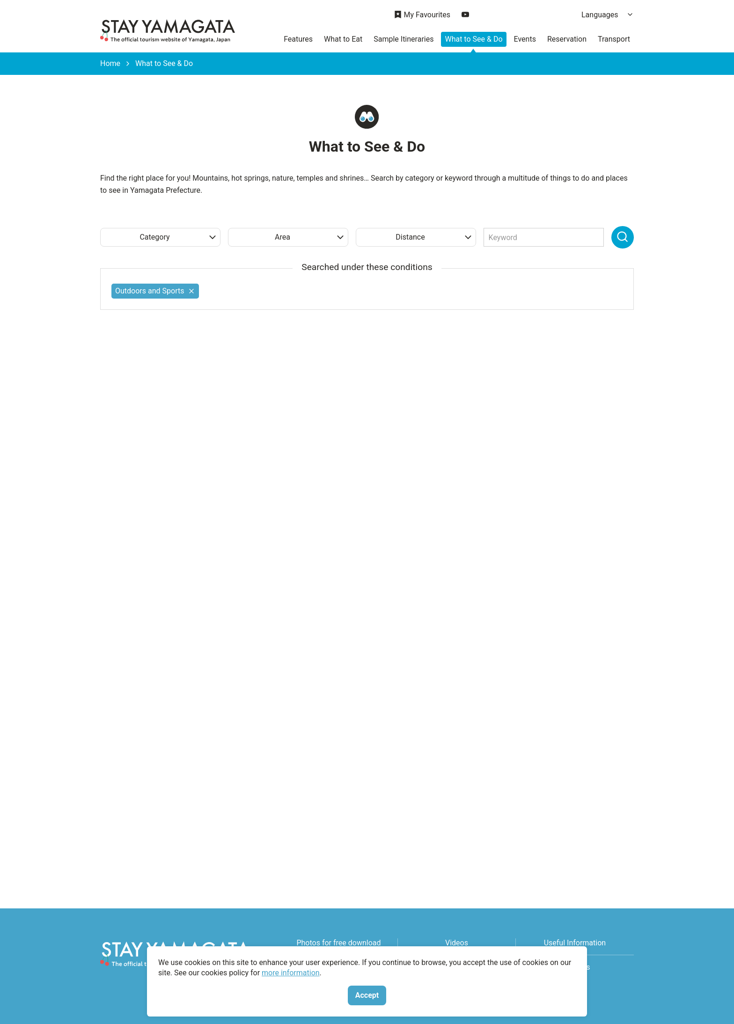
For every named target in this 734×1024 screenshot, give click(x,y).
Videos (456, 942)
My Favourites (422, 15)
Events (525, 39)
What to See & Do (473, 39)
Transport (614, 39)
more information (291, 972)
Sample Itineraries (403, 39)
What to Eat (343, 39)
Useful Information (575, 942)
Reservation (567, 39)
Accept (367, 995)
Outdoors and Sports (155, 290)
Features (298, 39)
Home (110, 63)
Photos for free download (338, 942)
